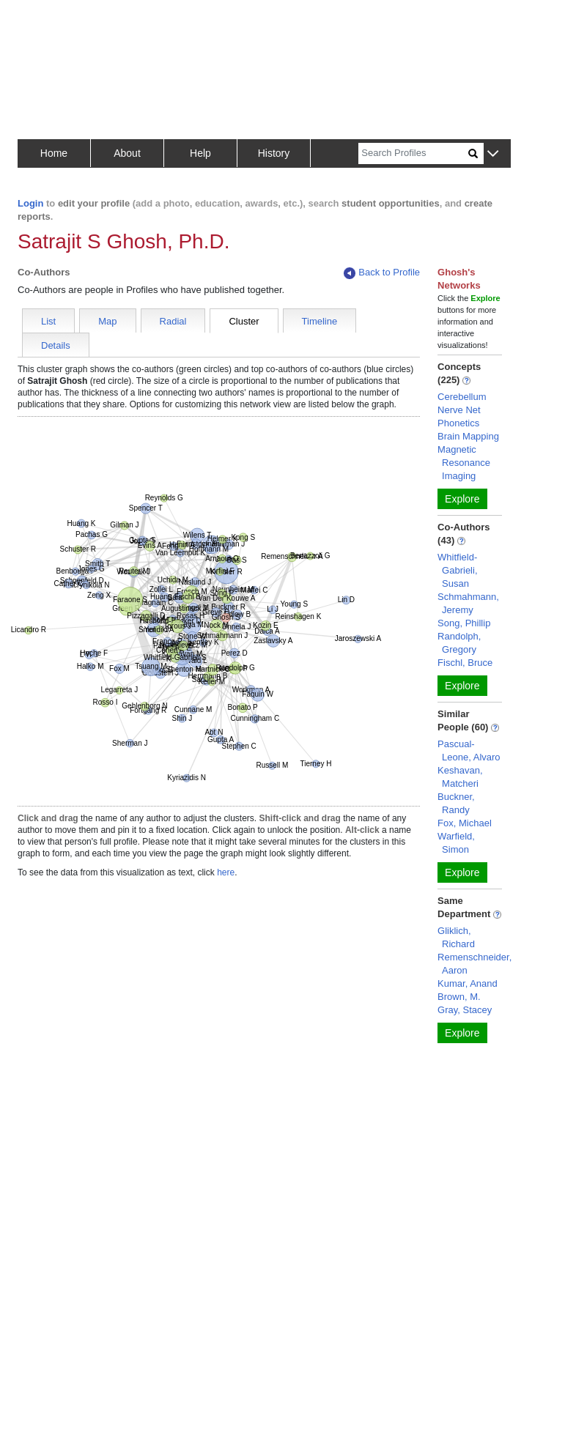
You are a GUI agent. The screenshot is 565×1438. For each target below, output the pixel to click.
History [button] (274, 153)
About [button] (127, 153)
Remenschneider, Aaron (474, 964)
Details (55, 345)
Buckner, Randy (456, 803)
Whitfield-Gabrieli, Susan (457, 570)
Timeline (320, 321)
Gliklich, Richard (456, 937)
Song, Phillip (463, 623)
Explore (462, 499)
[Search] (413, 153)
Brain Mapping (468, 436)
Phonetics (458, 423)
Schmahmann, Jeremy (468, 603)
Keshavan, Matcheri (459, 777)
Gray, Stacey (464, 1009)
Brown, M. (459, 996)
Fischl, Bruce (464, 662)
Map (107, 321)
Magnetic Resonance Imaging (463, 462)
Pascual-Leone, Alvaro (469, 750)
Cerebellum (461, 396)
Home (53, 153)
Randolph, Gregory (459, 643)
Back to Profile (382, 273)
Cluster (244, 321)
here (226, 872)
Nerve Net (459, 409)
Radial (173, 321)
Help (200, 153)
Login (30, 203)
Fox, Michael (464, 823)
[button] (493, 154)
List (48, 321)
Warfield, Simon (456, 843)
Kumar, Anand (467, 983)
